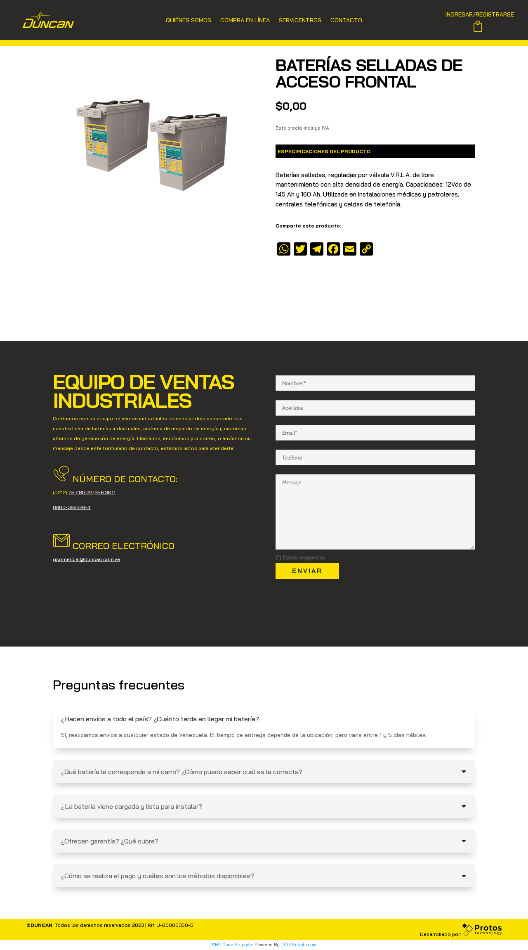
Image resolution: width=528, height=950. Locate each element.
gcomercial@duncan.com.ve (86, 559)
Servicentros (300, 20)
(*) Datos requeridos (300, 557)
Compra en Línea (245, 20)
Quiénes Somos (188, 20)
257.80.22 (80, 492)
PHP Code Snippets (232, 945)
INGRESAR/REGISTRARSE (480, 15)
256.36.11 (105, 492)
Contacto (346, 20)
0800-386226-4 (72, 507)
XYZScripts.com (299, 945)
